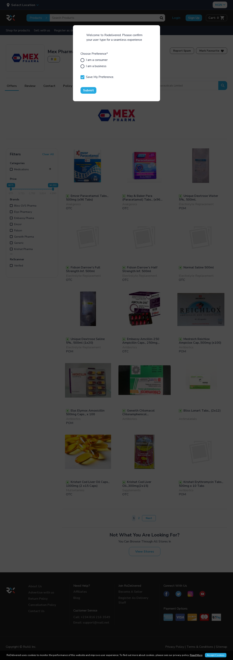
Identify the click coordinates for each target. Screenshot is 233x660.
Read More (196, 655)
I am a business (93, 66)
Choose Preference (94, 54)
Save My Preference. (97, 77)
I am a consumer (94, 60)
